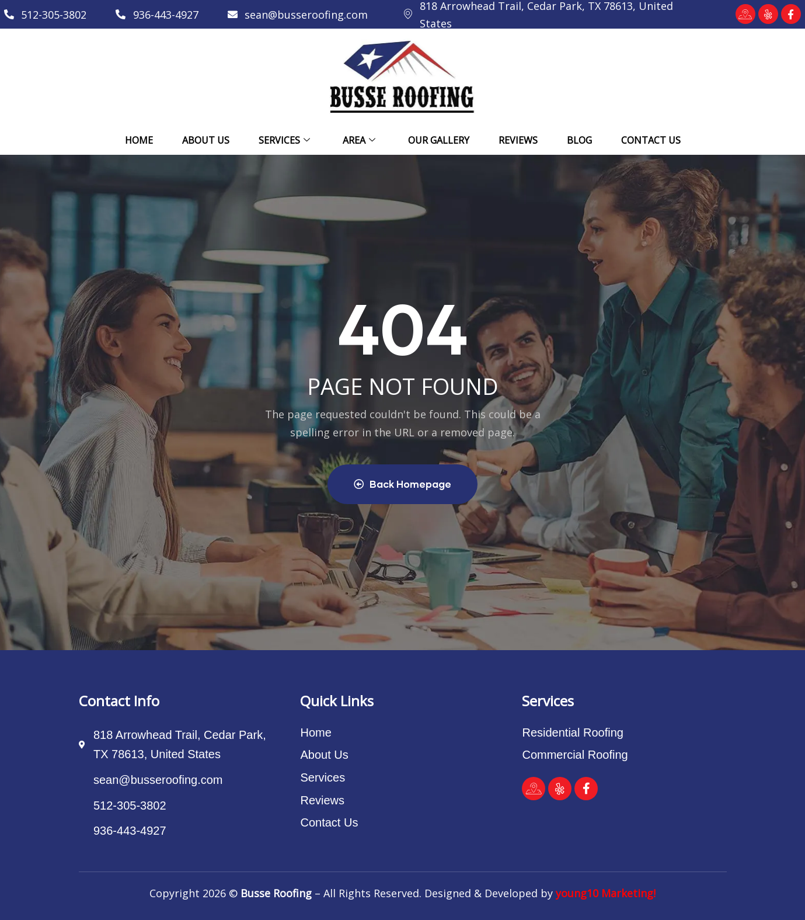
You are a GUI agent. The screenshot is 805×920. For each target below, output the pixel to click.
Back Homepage (402, 484)
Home (139, 140)
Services (284, 140)
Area (359, 140)
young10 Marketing (604, 893)
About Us (205, 140)
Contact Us (651, 140)
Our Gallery (438, 140)
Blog (579, 140)
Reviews (518, 140)
